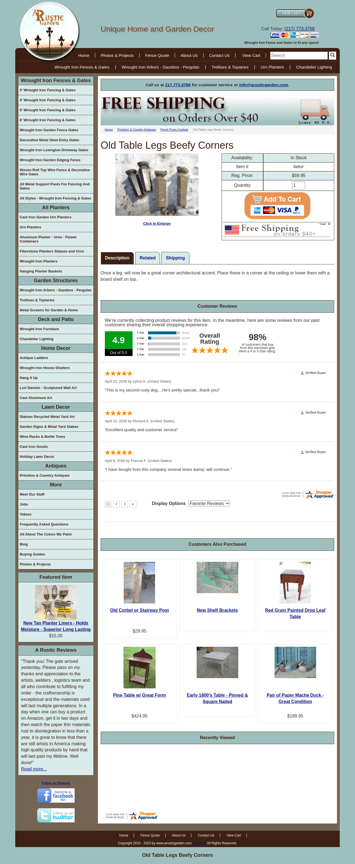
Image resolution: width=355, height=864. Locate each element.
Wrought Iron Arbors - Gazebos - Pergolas (160, 67)
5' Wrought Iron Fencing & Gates (47, 110)
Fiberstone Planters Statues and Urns (52, 251)
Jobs (24, 504)
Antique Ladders (34, 358)
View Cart (251, 55)
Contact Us (219, 55)
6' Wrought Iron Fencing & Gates (47, 120)
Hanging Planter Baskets (41, 271)
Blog (24, 544)
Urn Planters (272, 67)
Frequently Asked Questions (44, 524)
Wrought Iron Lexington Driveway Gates (54, 150)
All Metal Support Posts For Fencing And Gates (55, 186)
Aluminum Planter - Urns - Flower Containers (48, 239)
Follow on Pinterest (56, 783)
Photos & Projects (117, 55)
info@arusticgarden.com (263, 84)
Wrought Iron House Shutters (45, 368)
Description (117, 258)
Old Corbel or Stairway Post (139, 610)
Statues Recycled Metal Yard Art (47, 417)
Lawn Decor (56, 407)
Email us (199, 843)
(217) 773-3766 (300, 28)
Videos (25, 514)
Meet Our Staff (32, 494)
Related (148, 258)
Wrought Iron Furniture (39, 329)
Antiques (56, 466)
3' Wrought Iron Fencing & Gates (47, 90)
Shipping (175, 258)
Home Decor (55, 348)
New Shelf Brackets (217, 610)
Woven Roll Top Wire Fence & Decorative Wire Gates (55, 172)
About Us (189, 55)
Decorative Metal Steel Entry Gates (49, 140)
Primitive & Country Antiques (45, 475)
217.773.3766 (178, 84)
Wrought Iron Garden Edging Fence (50, 160)
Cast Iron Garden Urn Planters (45, 217)
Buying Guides (32, 554)
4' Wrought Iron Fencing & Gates (47, 100)
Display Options (169, 503)
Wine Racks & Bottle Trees (42, 436)
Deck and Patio (56, 319)
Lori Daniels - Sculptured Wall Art (48, 388)
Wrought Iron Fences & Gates (81, 67)
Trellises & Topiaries (230, 67)
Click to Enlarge (157, 189)
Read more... (34, 769)
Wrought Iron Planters (38, 261)
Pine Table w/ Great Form (139, 695)
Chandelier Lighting (314, 67)
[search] (299, 56)
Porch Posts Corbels (174, 129)
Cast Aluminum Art (36, 398)
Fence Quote (157, 55)
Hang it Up (29, 378)
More (56, 484)
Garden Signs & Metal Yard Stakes (49, 427)
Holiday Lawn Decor (37, 456)
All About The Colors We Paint (46, 534)
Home (83, 55)
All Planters (56, 207)
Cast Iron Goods (34, 446)
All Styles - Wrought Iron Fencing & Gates (55, 198)
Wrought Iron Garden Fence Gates (49, 130)
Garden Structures (56, 280)
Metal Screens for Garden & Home (49, 310)
